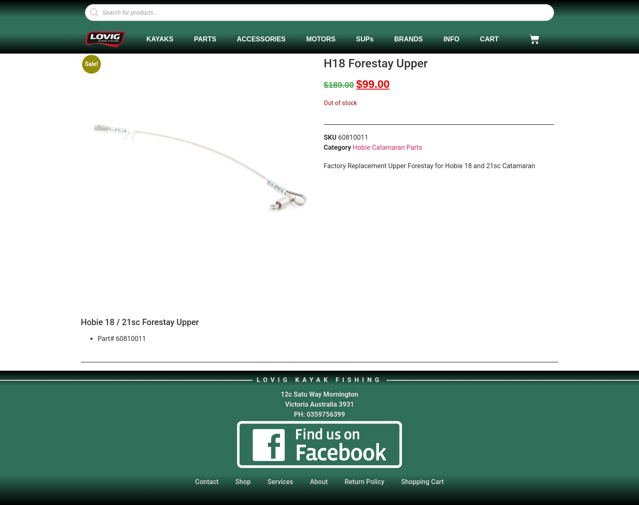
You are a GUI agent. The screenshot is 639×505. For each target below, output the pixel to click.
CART (489, 39)
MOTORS (320, 39)
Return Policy (364, 482)
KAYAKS (159, 39)
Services (280, 482)
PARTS (205, 39)
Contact (207, 482)
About (319, 482)
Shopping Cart (422, 482)
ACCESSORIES (261, 39)
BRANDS (408, 39)
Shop (243, 482)
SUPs (365, 39)
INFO (451, 39)
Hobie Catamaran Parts (387, 147)
